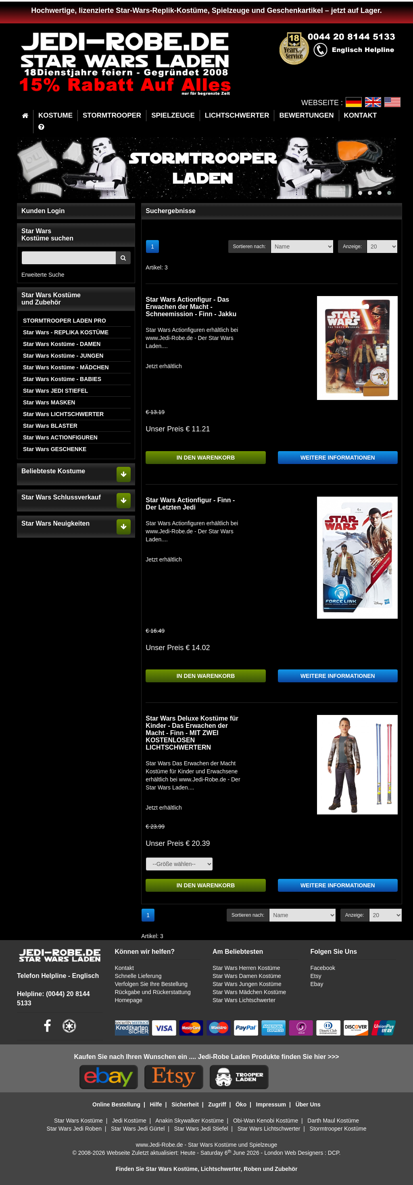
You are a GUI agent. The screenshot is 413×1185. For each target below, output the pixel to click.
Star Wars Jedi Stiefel (201, 1128)
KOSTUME (55, 115)
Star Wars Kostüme (78, 1120)
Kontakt (124, 968)
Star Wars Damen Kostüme (247, 976)
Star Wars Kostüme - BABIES (62, 379)
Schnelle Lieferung (138, 976)
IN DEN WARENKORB (206, 457)
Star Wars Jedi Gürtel (138, 1128)
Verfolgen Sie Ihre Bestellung (151, 984)
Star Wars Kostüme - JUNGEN (63, 355)
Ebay (317, 984)
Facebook (323, 968)
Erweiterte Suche (43, 274)
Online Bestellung (116, 1104)
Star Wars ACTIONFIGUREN (60, 437)
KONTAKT (360, 115)
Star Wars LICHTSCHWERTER (63, 414)
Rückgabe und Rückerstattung (153, 992)
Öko (241, 1104)
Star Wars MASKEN (49, 402)
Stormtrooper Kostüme (338, 1128)
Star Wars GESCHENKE (54, 449)
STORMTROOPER (112, 115)
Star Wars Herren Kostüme (246, 968)
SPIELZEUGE (173, 115)
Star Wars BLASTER (50, 426)
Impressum (271, 1104)
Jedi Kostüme (129, 1120)
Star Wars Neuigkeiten (55, 523)
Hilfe (156, 1104)
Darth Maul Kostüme (333, 1120)
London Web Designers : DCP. (302, 1153)
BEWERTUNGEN (306, 115)
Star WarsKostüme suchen (47, 235)
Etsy (316, 976)
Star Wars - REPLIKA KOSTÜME (65, 332)
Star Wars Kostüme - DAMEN (61, 344)
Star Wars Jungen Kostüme (247, 984)
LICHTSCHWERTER (237, 115)
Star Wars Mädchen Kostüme (249, 992)
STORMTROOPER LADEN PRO (64, 320)
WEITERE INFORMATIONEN (337, 457)
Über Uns (308, 1104)
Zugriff (217, 1104)
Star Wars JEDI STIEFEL (55, 390)
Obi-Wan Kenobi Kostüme (265, 1120)
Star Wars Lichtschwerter (244, 1000)
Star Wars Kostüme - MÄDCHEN (66, 367)
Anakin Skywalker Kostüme (189, 1120)
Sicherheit (185, 1104)
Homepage (129, 1000)
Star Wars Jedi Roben (74, 1128)
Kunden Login (43, 210)
